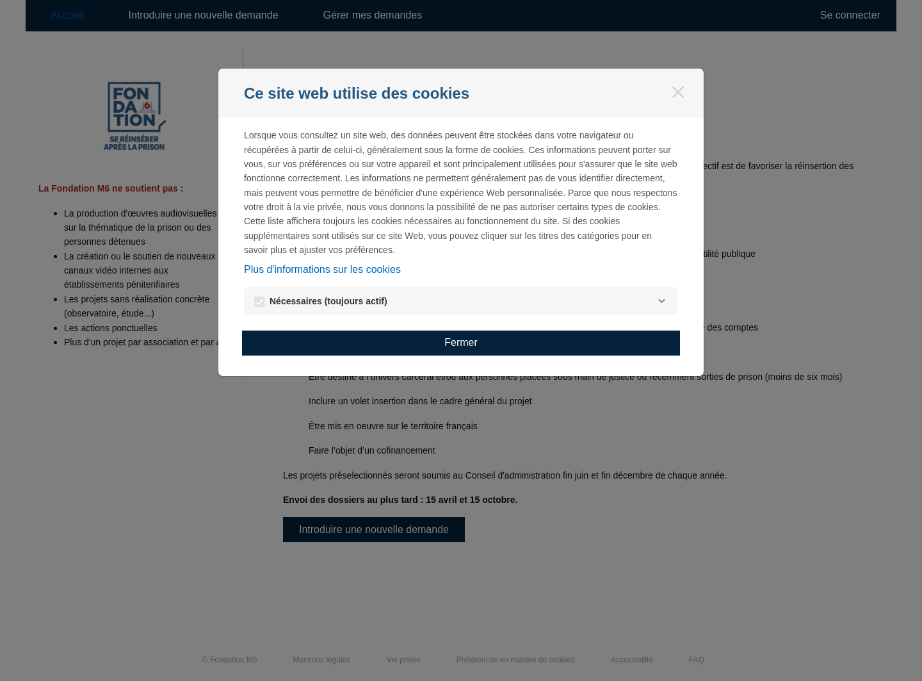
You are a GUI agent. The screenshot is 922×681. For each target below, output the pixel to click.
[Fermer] (678, 92)
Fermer (461, 342)
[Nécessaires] (661, 301)
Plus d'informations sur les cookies (322, 269)
